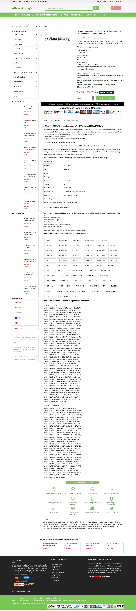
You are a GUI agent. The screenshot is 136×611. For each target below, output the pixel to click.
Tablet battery (55, 570)
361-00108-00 (82, 600)
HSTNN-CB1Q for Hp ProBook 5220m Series (30, 220)
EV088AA (100, 266)
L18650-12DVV (110, 291)
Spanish (18, 308)
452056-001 (101, 261)
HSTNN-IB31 (64, 276)
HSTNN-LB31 (104, 276)
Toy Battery (26, 63)
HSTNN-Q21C (106, 281)
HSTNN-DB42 (89, 241)
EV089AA (111, 266)
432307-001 (114, 251)
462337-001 (76, 241)
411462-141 (50, 246)
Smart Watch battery (57, 572)
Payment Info (101, 1)
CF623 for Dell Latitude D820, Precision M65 (30, 261)
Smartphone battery (57, 564)
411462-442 (101, 246)
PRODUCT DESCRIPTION (51, 121)
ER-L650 (59, 291)
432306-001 (101, 251)
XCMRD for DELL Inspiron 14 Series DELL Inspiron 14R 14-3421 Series (30, 247)
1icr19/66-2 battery (18, 600)
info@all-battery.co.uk (23, 592)
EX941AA (60, 271)
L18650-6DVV (50, 297)
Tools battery (55, 578)
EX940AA (49, 271)
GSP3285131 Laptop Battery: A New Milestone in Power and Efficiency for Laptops (25, 350)
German (18, 329)
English (18, 313)
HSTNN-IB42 (90, 276)
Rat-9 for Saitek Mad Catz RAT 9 (30, 122)
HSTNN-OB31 (78, 281)
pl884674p (29, 600)
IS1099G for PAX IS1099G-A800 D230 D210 (30, 135)
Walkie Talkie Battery (26, 77)
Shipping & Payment (72, 121)
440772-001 (101, 256)
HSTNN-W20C (65, 286)
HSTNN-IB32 (77, 276)
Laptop (26, 26)
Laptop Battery (26, 82)
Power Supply (55, 580)
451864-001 (89, 261)
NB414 (75, 297)
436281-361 (76, 256)
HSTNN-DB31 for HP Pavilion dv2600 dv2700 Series (30, 234)
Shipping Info (45, 598)
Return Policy (24, 598)
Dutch (18, 318)
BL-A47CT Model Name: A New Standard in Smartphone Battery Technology (25, 340)
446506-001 (63, 261)
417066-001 (76, 251)
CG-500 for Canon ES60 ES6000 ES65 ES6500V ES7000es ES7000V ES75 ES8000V (30, 274)
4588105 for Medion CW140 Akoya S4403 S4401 (30, 288)
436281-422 (89, 256)
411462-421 (89, 246)
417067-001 (89, 251)
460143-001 (89, 266)
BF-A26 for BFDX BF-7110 (30, 162)
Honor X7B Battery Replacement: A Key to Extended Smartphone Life (25, 358)
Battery (18, 26)
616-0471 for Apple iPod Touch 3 (30, 203)
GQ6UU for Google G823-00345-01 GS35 (30, 149)
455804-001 (63, 266)
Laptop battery (55, 575)
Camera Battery (26, 44)
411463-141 (114, 246)
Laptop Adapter (26, 91)
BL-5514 (114, 286)
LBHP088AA (64, 297)
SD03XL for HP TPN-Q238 (114, 545)
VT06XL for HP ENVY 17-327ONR (71, 545)
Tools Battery (26, 49)
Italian (18, 303)
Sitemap (118, 1)
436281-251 (63, 256)
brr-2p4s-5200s (39, 600)
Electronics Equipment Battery (26, 73)
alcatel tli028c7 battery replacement (64, 600)
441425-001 (114, 256)
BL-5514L (49, 291)
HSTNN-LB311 (51, 281)
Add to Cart (105, 99)
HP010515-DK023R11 (75, 271)
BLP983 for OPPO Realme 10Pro (30, 189)
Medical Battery (26, 54)
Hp (32, 26)
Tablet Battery (26, 40)
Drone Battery (26, 87)
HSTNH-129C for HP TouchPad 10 (93, 545)
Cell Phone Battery (26, 35)
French (18, 323)
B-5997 (104, 286)
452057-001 (63, 241)
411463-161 (50, 251)
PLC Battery (26, 68)
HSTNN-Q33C (50, 286)
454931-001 (50, 266)
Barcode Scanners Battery (26, 59)
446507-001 (76, 261)
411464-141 (63, 251)
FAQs (111, 1)
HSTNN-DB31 (92, 271)
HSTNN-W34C (79, 286)
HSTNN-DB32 (105, 271)
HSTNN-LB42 (102, 241)
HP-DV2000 (82, 291)
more (15, 96)
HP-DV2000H (95, 291)
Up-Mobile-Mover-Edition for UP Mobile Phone (30, 108)
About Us (15, 598)
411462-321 (76, 246)
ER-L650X (70, 291)
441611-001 (50, 261)
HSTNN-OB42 (92, 281)
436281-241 (50, 241)
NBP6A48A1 (93, 286)
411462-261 (63, 246)
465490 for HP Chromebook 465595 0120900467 (50, 545)
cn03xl (47, 600)
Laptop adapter (55, 567)
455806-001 (76, 266)
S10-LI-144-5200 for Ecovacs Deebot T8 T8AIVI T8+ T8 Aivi (30, 176)
